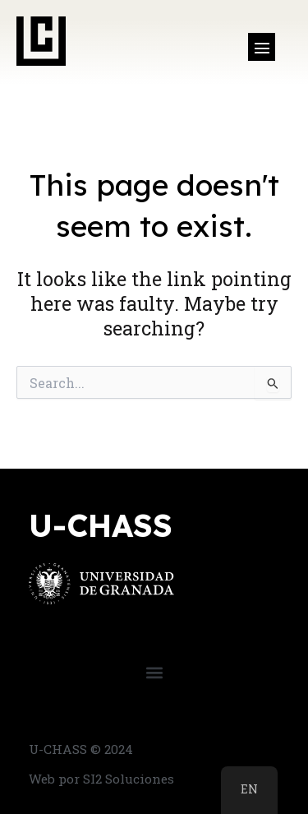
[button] (261, 47)
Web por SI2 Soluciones (101, 778)
